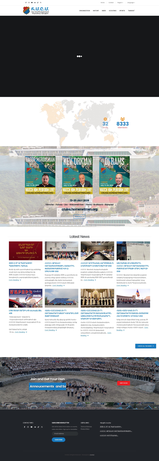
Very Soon (123, 383)
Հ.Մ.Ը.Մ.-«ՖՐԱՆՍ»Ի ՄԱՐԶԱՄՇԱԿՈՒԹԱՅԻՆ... (116, 431)
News (104, 11)
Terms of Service (86, 426)
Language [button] (131, 2)
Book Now (79, 216)
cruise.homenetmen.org (79, 209)
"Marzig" (131, 11)
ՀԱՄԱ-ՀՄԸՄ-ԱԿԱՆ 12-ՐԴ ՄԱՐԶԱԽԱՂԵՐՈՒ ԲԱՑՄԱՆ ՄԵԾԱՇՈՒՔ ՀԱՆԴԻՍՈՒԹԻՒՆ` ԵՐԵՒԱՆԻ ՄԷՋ (132, 313)
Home (103, 2)
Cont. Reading (15, 280)
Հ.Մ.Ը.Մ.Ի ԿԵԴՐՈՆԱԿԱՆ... (109, 435)
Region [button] (120, 2)
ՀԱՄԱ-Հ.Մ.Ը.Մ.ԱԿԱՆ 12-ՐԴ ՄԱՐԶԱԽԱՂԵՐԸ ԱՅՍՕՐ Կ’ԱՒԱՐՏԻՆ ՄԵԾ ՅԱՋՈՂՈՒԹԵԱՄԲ (61, 313)
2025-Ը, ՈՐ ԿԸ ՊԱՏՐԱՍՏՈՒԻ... (111, 427)
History (96, 11)
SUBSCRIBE (58, 440)
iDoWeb (92, 455)
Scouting (112, 11)
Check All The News (146, 346)
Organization (84, 11)
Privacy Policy (85, 429)
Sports (122, 11)
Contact (111, 2)
